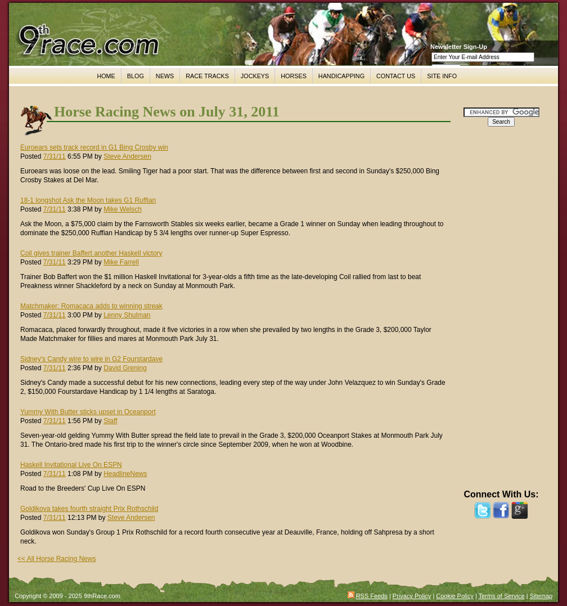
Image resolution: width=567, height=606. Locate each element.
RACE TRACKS (207, 76)
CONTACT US (395, 76)
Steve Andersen (127, 156)
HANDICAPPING (341, 76)
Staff (110, 421)
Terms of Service (502, 595)
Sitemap (541, 595)
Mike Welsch (123, 209)
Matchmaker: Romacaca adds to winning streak (91, 306)
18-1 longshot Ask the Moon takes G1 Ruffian (88, 200)
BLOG (135, 76)
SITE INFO (442, 76)
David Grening (125, 368)
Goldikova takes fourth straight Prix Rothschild (89, 509)
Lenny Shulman (127, 315)
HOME (106, 76)
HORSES (294, 76)
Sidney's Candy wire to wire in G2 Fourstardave (91, 359)
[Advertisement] (501, 313)
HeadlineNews (125, 474)
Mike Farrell (121, 262)
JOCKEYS (255, 76)
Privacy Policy (412, 595)
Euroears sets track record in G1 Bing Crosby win (94, 147)
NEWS (165, 76)
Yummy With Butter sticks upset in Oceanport (88, 412)
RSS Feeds (372, 595)
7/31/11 (54, 156)
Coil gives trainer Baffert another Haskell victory (91, 253)
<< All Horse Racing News (56, 559)
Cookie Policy (455, 595)
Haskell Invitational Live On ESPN (71, 465)
